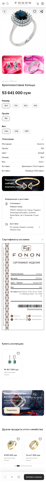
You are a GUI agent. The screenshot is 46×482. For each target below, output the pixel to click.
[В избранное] (34, 11)
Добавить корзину (34, 477)
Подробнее (12, 410)
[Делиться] (41, 11)
